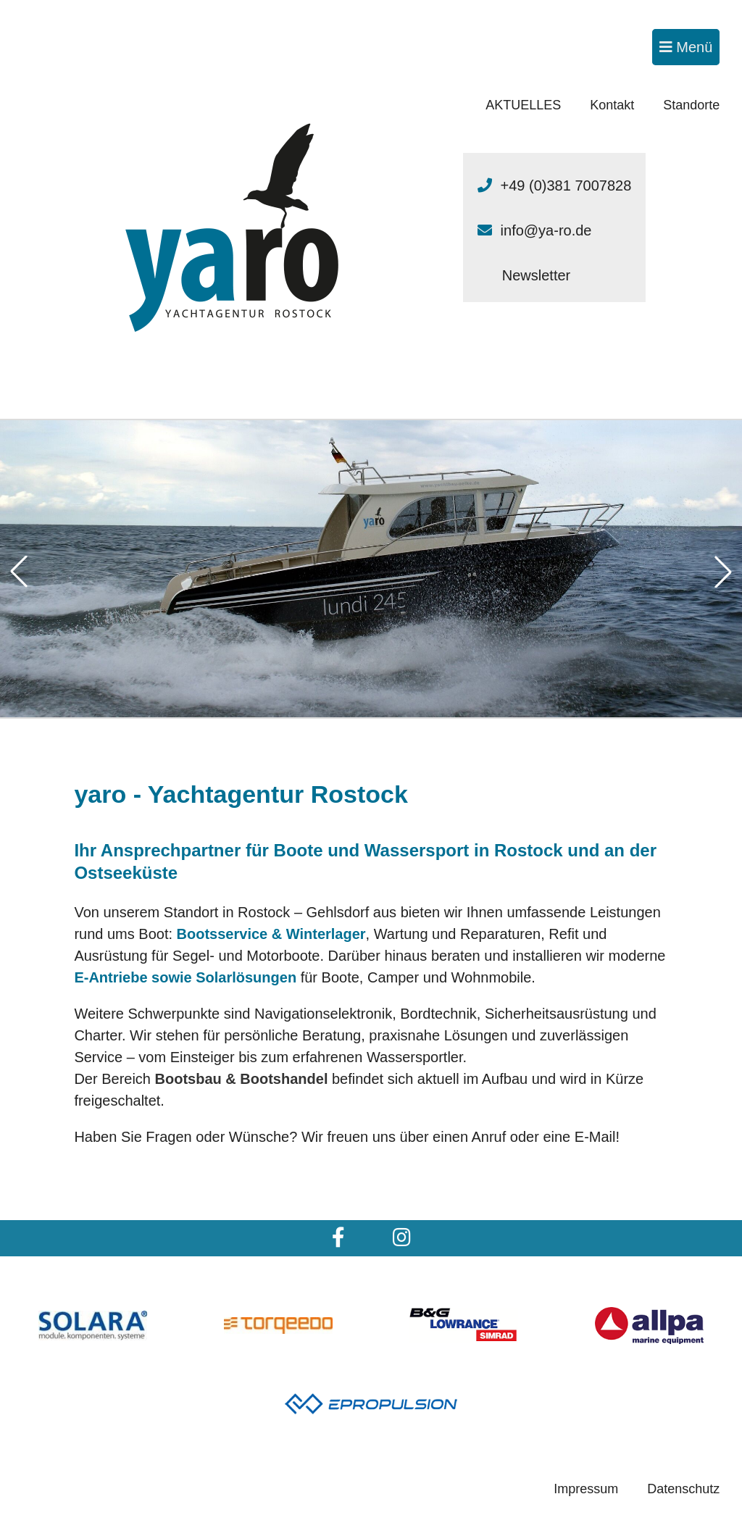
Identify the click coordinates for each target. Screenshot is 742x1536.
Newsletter (536, 275)
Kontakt (612, 105)
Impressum (586, 1489)
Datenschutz (683, 1489)
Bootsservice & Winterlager (271, 934)
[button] (19, 572)
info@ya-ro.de (546, 230)
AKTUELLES (523, 105)
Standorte (691, 105)
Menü (686, 47)
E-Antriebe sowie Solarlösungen (185, 977)
